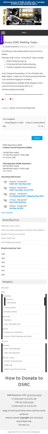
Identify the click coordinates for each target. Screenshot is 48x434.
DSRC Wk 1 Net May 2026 (20, 184)
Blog (3, 292)
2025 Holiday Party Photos (11, 242)
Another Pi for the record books (13, 234)
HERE (22, 89)
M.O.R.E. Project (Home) (13, 361)
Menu (24, 33)
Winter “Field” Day (8, 238)
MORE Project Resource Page (15, 369)
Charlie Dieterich (12, 47)
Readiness (8, 320)
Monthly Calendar (10, 312)
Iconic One (11, 432)
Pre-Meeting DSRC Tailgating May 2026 (26, 196)
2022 (3, 266)
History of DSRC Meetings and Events (18, 336)
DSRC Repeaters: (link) (12, 145)
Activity (12, 108)
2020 (3, 275)
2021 (3, 270)
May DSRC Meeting (17, 202)
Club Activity (11, 302)
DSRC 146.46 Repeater (12, 348)
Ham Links (6, 316)
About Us (4, 341)
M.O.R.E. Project (8, 358)
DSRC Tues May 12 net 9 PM (21, 190)
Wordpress (35, 432)
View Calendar (7, 213)
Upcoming (9, 299)
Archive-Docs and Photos (13, 332)
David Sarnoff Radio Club (25, 108)
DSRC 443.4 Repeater (12, 353)
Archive (5, 329)
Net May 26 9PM (16, 208)
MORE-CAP (8, 365)
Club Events (7, 296)
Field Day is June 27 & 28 (10, 226)
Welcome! (5, 288)
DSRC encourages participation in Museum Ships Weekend (22, 230)
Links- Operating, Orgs (12, 324)
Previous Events (10, 307)
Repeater (6, 345)
